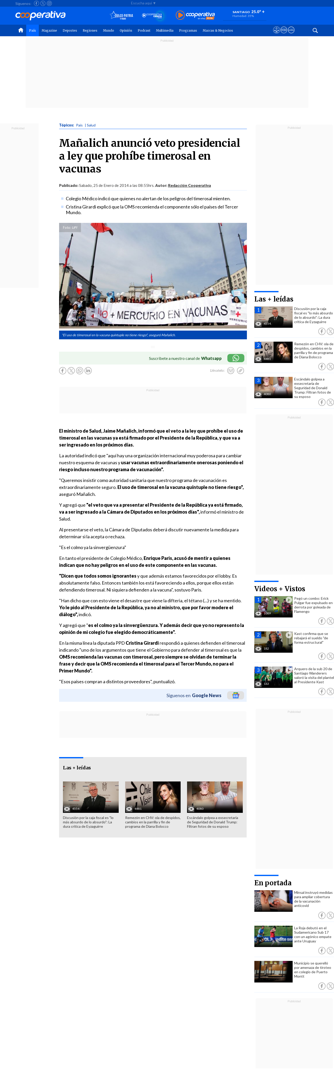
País (32, 30)
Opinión (126, 30)
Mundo (108, 30)
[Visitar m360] (283, 34)
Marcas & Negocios (218, 30)
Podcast (144, 30)
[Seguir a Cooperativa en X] (42, 3)
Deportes (70, 30)
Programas (188, 30)
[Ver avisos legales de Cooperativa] (276, 34)
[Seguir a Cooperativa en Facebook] (36, 3)
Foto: (67, 227)
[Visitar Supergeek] (291, 34)
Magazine (49, 30)
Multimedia (164, 30)
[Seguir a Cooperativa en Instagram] (49, 3)
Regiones (90, 30)
